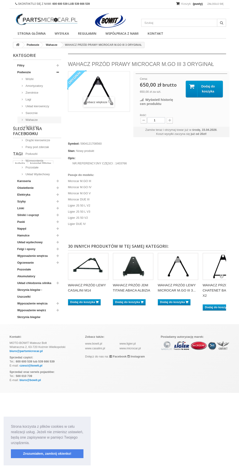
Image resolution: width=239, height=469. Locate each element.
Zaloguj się (215, 3)
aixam (19, 371)
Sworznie (31, 113)
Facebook (118, 432)
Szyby (21, 201)
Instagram (136, 432)
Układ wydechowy (30, 242)
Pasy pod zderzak (37, 147)
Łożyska (30, 133)
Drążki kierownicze (37, 140)
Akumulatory (26, 276)
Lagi (28, 99)
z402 (32, 371)
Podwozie (24, 72)
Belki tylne (32, 126)
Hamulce (23, 235)
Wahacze (31, 120)
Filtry (20, 65)
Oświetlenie (25, 188)
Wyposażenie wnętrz (31, 310)
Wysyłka (62, 33)
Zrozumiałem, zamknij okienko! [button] (47, 453)
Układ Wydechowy (37, 174)
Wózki (29, 79)
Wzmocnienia (34, 160)
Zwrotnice (31, 92)
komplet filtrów (40, 364)
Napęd (21, 228)
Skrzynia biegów (28, 317)
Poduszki (31, 154)
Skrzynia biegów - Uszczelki (29, 293)
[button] (31, 443)
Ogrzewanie (25, 262)
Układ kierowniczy (37, 106)
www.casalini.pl (95, 424)
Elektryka (23, 194)
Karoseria (24, 181)
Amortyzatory (34, 85)
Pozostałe (32, 167)
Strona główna (31, 33)
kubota (20, 364)
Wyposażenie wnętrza (32, 256)
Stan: (72, 151)
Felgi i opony (26, 249)
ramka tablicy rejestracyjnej (34, 378)
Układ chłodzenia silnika (34, 283)
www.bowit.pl (93, 419)
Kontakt (155, 33)
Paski (21, 222)
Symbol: (74, 143)
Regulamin (87, 33)
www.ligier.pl (128, 419)
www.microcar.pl (130, 424)
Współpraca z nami (122, 33)
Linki (20, 208)
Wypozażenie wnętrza (32, 303)
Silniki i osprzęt (28, 215)
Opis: (72, 158)
